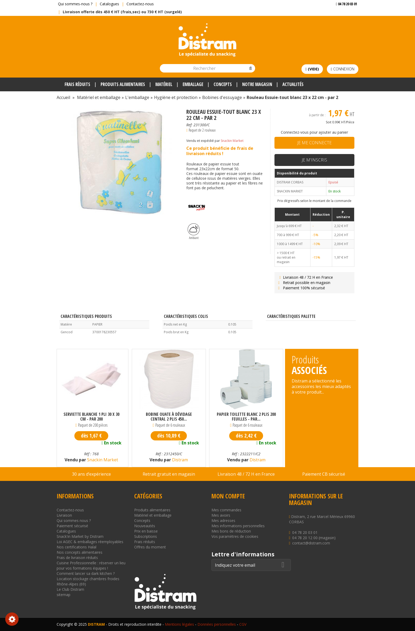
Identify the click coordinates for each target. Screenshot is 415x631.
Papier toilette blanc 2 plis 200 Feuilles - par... (246, 416)
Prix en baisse (146, 531)
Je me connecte (314, 143)
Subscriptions (145, 536)
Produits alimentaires (152, 509)
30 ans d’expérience (91, 474)
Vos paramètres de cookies (234, 536)
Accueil (63, 97)
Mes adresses (223, 520)
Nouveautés (144, 525)
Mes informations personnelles (238, 525)
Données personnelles (216, 624)
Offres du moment (150, 546)
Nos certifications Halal (76, 546)
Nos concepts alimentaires (79, 552)
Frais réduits (144, 541)
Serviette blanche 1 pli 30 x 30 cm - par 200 (91, 416)
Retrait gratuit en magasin (169, 474)
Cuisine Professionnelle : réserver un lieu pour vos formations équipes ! (91, 565)
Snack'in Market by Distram (80, 536)
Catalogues (109, 3)
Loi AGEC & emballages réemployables (90, 541)
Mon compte (228, 496)
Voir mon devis (344, 14)
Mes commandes (226, 509)
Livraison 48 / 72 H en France (305, 277)
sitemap (63, 594)
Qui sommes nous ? (74, 520)
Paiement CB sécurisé (323, 474)
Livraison (64, 515)
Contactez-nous (140, 3)
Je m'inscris (314, 160)
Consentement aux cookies (12, 619)
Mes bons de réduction (231, 531)
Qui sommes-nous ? (75, 3)
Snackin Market (232, 140)
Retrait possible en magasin (303, 282)
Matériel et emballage (153, 515)
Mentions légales (179, 624)
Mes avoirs (220, 515)
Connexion (342, 68)
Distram (179, 460)
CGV (242, 624)
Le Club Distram (70, 589)
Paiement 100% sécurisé (301, 287)
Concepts (142, 520)
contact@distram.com (311, 543)
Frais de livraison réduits (77, 557)
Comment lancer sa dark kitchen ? (86, 573)
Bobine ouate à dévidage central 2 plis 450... (169, 416)
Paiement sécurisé (72, 525)
